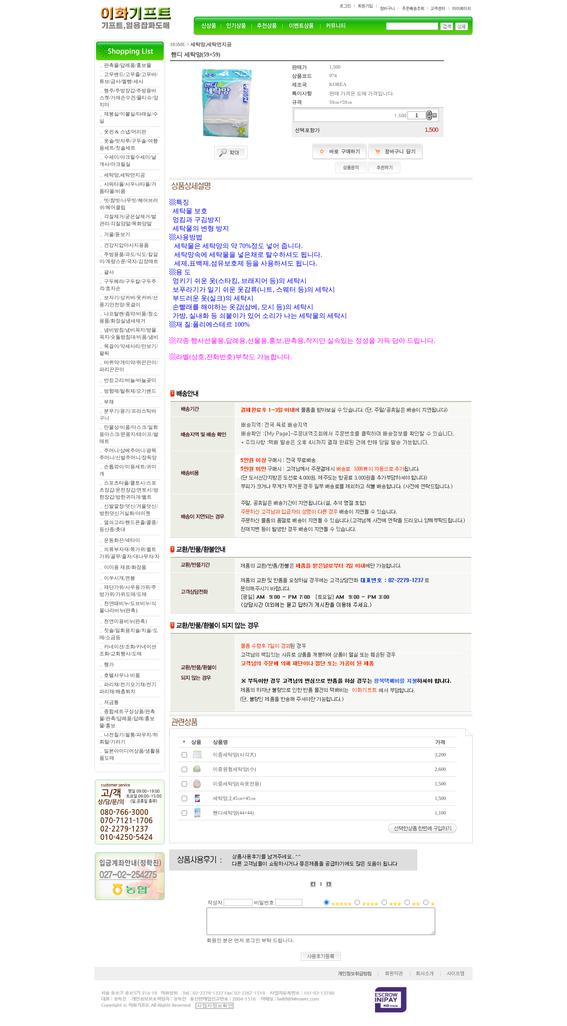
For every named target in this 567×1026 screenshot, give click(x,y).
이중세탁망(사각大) (234, 755)
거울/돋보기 (117, 234)
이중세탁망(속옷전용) (237, 784)
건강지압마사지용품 (126, 245)
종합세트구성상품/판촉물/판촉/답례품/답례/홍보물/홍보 (127, 718)
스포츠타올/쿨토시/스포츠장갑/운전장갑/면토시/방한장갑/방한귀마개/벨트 (128, 490)
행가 (109, 664)
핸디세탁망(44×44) (233, 813)
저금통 (111, 702)
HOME (177, 44)
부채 (109, 402)
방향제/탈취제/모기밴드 (130, 391)
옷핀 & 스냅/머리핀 (125, 132)
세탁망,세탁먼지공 (124, 175)
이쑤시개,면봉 (119, 578)
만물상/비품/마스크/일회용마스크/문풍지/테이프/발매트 (128, 434)
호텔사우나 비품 (122, 675)
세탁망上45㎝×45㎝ (234, 798)
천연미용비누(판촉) (125, 621)
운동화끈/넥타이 (122, 540)
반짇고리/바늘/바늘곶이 (130, 380)
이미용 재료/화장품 (125, 567)
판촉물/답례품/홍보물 (128, 65)
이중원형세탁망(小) (234, 769)
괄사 (109, 272)
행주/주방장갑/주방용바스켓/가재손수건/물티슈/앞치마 (128, 98)
